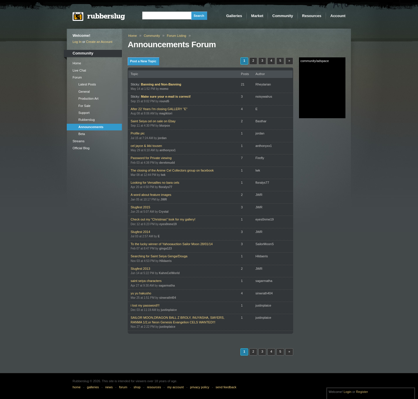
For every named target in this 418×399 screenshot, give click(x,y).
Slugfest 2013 (140, 268)
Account (337, 16)
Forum (77, 77)
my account (175, 387)
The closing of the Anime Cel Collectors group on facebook (172, 170)
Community (282, 16)
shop (137, 387)
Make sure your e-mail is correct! (166, 96)
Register (362, 391)
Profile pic (138, 133)
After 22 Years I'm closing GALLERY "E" (159, 109)
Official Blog (81, 148)
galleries (93, 387)
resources (154, 387)
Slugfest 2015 (140, 207)
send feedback (226, 387)
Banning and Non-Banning (161, 84)
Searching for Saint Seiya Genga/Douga (159, 256)
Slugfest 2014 (140, 232)
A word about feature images (151, 194)
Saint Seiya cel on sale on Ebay (153, 121)
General (84, 91)
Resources (311, 16)
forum (123, 387)
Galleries (234, 16)
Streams (78, 141)
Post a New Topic (143, 61)
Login (348, 391)
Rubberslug (86, 119)
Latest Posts (87, 84)
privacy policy (199, 387)
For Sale (84, 106)
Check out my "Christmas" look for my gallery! (163, 219)
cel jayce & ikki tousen (146, 145)
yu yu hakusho (141, 293)
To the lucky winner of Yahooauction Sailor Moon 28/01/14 (172, 244)
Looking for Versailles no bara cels (155, 182)
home (77, 387)
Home (77, 63)
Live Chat (79, 70)
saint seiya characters (146, 281)
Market (257, 16)
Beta (81, 134)
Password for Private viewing (151, 158)
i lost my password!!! (145, 305)
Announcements (90, 127)
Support (84, 112)
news (109, 387)
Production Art (88, 98)
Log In (77, 41)
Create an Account (99, 41)
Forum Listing (176, 35)
